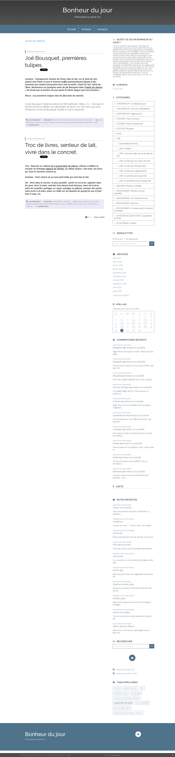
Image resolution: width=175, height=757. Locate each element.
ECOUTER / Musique (125, 128)
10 (145, 320)
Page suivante (99, 217)
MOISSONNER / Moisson (84, 120)
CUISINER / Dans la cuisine (127, 118)
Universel (118, 533)
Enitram (117, 401)
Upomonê (118, 556)
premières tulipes (91, 122)
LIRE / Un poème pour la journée (133, 176)
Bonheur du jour (88, 10)
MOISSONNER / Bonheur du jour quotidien (129, 192)
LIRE (118, 138)
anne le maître (55, 122)
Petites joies (119, 598)
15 (133, 323)
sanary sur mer (130, 688)
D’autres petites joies (123, 584)
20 (122, 327)
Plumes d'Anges (121, 387)
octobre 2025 (118, 280)
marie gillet (136, 693)
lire (142, 688)
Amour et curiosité (135, 347)
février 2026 (118, 265)
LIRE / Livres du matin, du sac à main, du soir (134, 154)
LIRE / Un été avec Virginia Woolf (132, 171)
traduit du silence (41, 122)
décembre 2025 (119, 273)
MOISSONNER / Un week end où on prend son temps (133, 209)
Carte (119, 486)
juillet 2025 (117, 291)
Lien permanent (33, 120)
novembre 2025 (119, 276)
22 (133, 327)
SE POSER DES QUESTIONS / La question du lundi (133, 217)
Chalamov (118, 521)
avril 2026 (117, 258)
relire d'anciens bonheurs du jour (128, 713)
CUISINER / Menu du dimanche (129, 123)
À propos (102, 29)
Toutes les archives (121, 295)
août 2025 (117, 287)
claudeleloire (119, 415)
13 (122, 323)
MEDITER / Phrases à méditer (64, 120)
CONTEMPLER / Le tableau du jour (131, 103)
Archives (86, 29)
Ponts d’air (118, 570)
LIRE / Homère (125, 148)
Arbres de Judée (121, 612)
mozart (117, 688)
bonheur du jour (121, 693)
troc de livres (59, 204)
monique (117, 429)
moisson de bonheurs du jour (126, 698)
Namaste (117, 471)
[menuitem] (71, 29)
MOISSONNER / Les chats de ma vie (131, 198)
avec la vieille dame (122, 708)
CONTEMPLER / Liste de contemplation (133, 108)
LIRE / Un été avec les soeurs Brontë (134, 161)
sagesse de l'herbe (46, 204)
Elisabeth (117, 347)
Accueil (71, 29)
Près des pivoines (122, 544)
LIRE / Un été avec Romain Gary (132, 166)
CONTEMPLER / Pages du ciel (129, 113)
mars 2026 (117, 261)
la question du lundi (123, 703)
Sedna (116, 443)
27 (122, 330)
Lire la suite (117, 88)
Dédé (115, 457)
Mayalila (117, 376)
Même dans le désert (123, 626)
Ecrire (118, 133)
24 (145, 327)
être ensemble (142, 703)
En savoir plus (115, 755)
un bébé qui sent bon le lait (76, 204)
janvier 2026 (118, 269)
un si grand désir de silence (72, 122)
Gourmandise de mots (128, 143)
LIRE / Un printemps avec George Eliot (135, 181)
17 (145, 323)
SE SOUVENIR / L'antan (126, 223)
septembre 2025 (120, 283)
